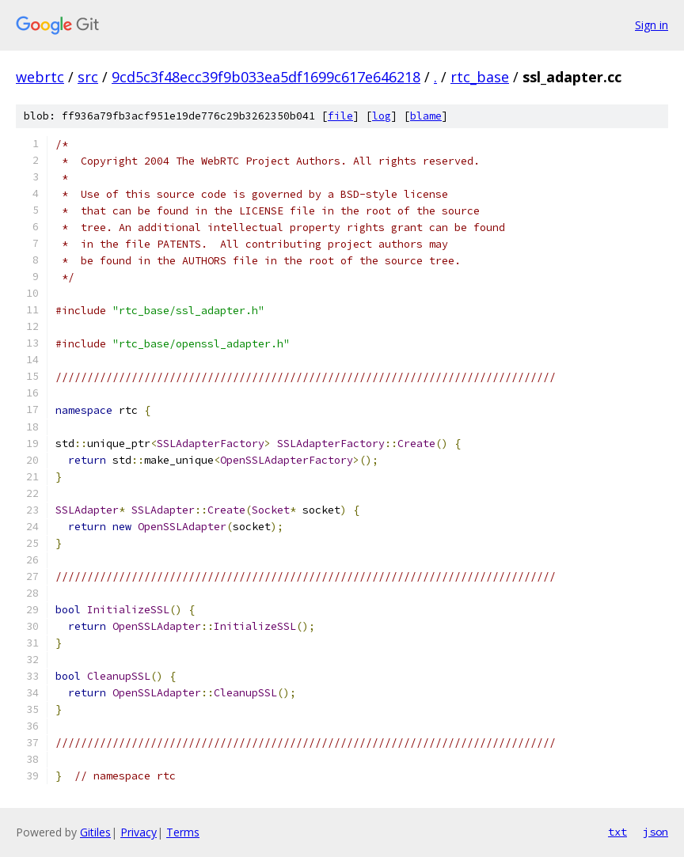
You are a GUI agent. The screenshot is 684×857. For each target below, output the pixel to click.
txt (617, 832)
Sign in (651, 24)
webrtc (40, 76)
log (381, 116)
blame (426, 116)
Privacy (138, 832)
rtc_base (479, 76)
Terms (183, 832)
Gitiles (95, 832)
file (340, 116)
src (88, 76)
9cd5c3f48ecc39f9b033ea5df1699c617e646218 (266, 76)
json (655, 832)
